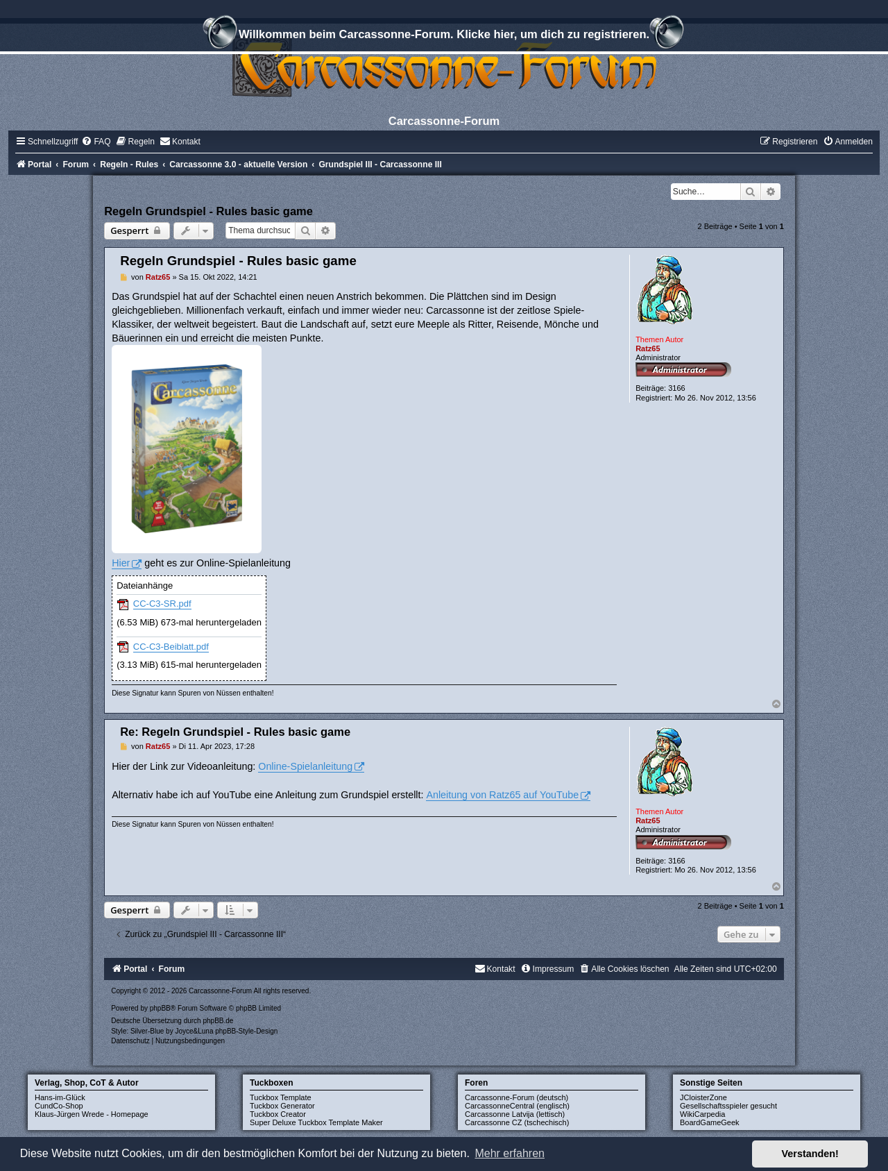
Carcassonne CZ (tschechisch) (517, 1122)
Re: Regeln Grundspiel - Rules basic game (235, 731)
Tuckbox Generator (282, 1106)
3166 (676, 388)
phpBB (160, 1008)
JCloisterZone (703, 1097)
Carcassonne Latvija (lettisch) (515, 1114)
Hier (121, 562)
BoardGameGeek (710, 1122)
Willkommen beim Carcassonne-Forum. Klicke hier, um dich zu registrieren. (444, 36)
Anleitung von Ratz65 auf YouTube (502, 794)
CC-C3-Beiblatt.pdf (171, 646)
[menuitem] (95, 141)
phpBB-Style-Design (246, 1031)
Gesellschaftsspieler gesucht (728, 1106)
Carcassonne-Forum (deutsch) (516, 1097)
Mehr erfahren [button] (510, 1153)
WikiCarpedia (702, 1114)
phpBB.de (218, 1021)
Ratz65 (647, 348)
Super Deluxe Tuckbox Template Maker (316, 1122)
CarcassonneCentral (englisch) (517, 1106)
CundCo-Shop (59, 1106)
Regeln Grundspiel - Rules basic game (208, 211)
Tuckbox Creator (278, 1114)
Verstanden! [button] (810, 1153)
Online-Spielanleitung (305, 766)
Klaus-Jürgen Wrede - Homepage (91, 1114)
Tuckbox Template (280, 1097)
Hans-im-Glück (60, 1097)
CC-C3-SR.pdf (162, 603)
